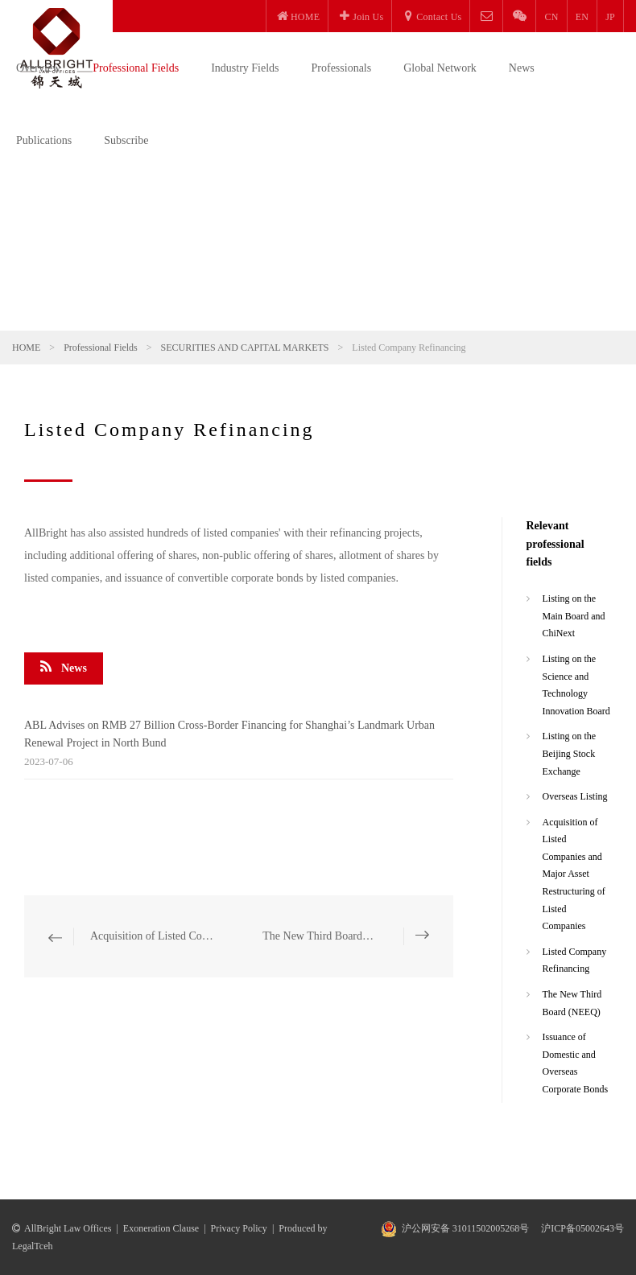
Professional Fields (136, 68)
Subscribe (126, 140)
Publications (44, 140)
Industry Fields (245, 68)
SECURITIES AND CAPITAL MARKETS (245, 347)
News (522, 68)
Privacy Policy (239, 1228)
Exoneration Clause (161, 1228)
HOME (26, 347)
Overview (38, 68)
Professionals (342, 68)
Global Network (440, 68)
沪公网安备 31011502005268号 (466, 1228)
